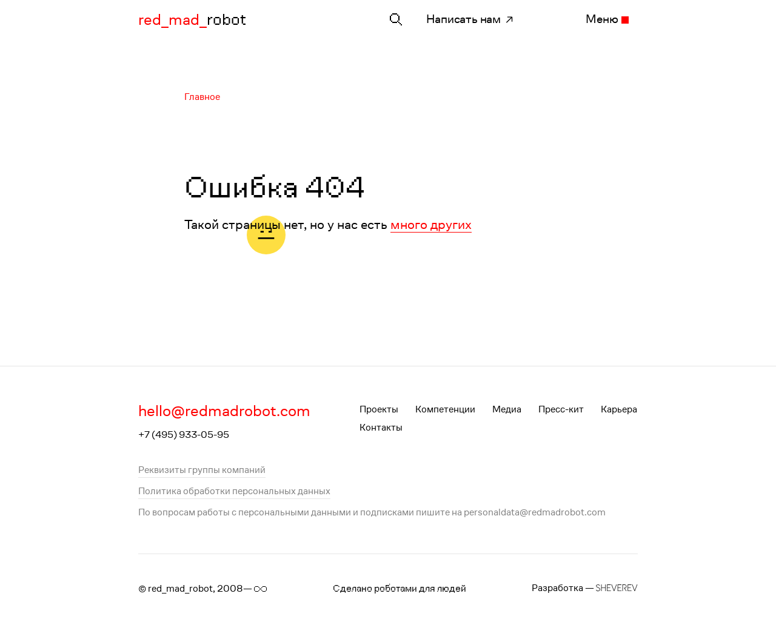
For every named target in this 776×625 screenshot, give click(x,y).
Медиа (506, 409)
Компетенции (445, 409)
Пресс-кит (561, 409)
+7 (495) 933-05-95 (183, 434)
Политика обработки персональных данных (234, 491)
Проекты (379, 409)
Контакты (381, 427)
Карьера (619, 409)
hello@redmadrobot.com (224, 410)
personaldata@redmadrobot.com (535, 512)
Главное (202, 96)
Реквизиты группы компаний (202, 469)
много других (431, 223)
